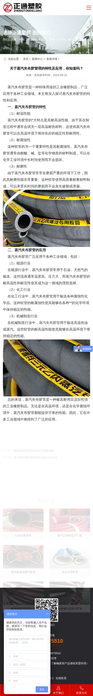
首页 (25, 58)
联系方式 (81, 689)
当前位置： (15, 58)
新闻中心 (37, 58)
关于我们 (58, 689)
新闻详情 (51, 58)
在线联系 (61, 678)
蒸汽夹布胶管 (49, 323)
